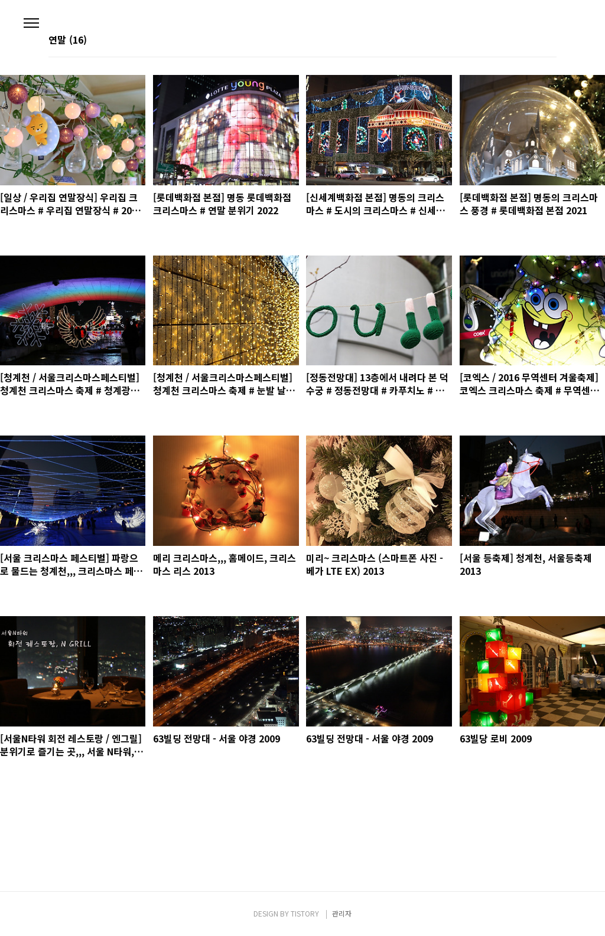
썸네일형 (533, 41)
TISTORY (305, 913)
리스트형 (549, 41)
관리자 (342, 913)
